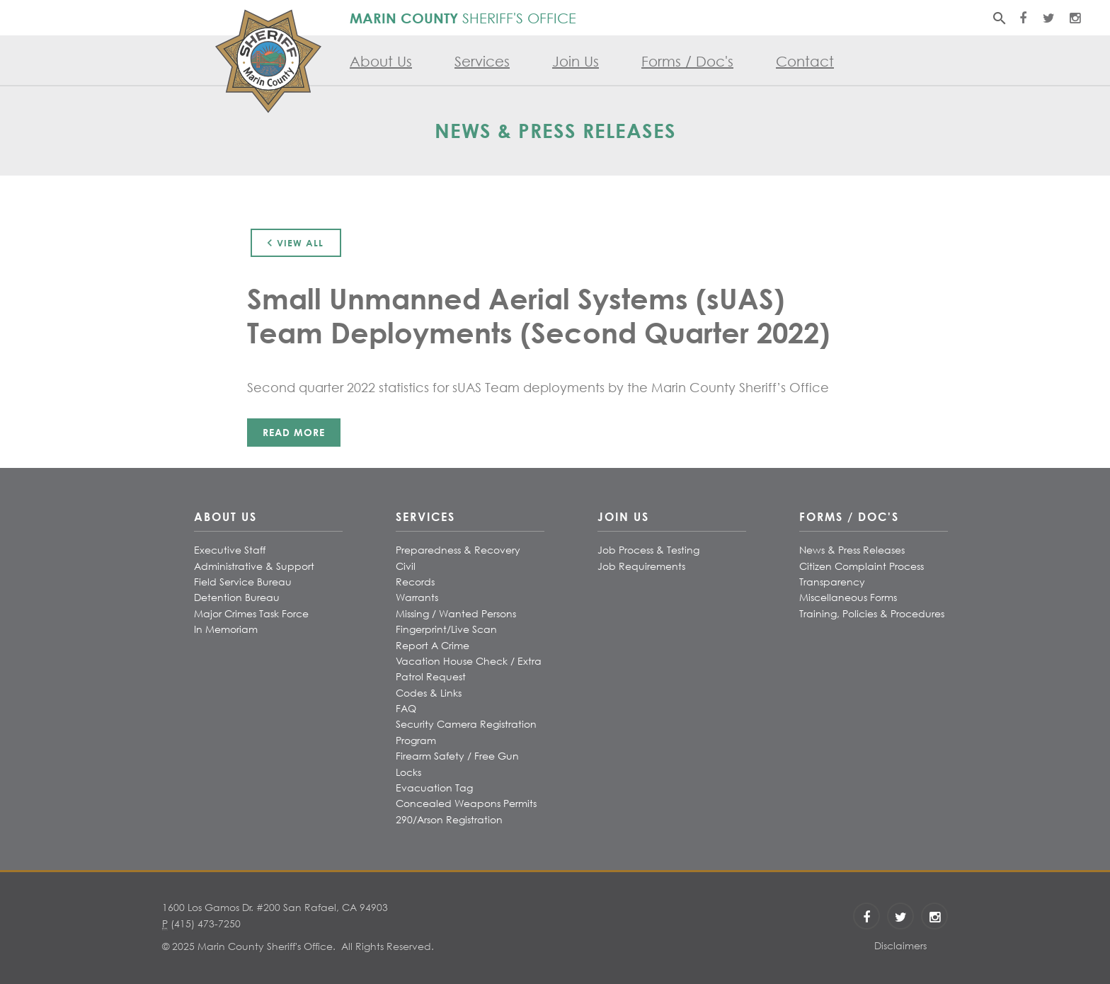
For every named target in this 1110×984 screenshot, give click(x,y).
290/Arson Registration (449, 819)
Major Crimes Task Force (251, 613)
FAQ (406, 708)
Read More (294, 432)
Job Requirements (641, 566)
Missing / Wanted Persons (456, 613)
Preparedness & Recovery (458, 550)
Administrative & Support (254, 566)
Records (415, 582)
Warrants (417, 597)
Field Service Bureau (243, 582)
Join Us (575, 61)
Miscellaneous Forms (848, 597)
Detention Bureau (237, 597)
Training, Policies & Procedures (871, 613)
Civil (406, 566)
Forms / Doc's (687, 61)
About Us (381, 61)
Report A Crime (432, 645)
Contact (805, 61)
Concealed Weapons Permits (466, 803)
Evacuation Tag (434, 788)
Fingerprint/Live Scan (446, 629)
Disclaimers (900, 945)
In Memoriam (226, 629)
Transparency (832, 582)
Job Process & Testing (648, 550)
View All (293, 243)
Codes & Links (429, 693)
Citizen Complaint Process (861, 566)
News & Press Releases (852, 550)
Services (482, 61)
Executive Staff (229, 550)
